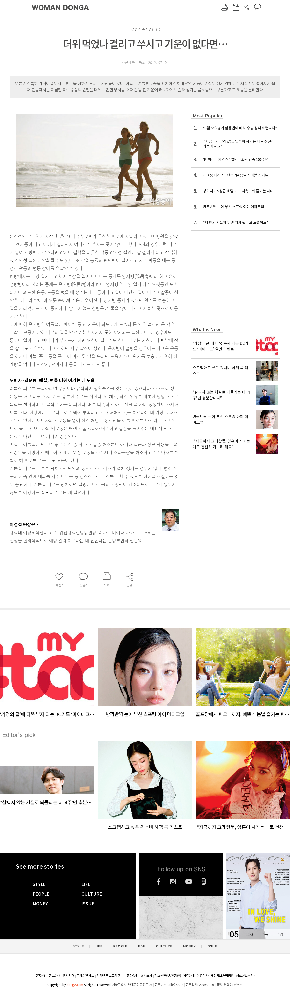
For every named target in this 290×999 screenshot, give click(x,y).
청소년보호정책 (246, 976)
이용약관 (202, 976)
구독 (264, 934)
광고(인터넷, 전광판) (167, 976)
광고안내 (54, 976)
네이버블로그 (204, 881)
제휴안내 (189, 976)
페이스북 (158, 881)
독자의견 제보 (85, 976)
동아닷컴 (132, 976)
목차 (249, 934)
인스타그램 (173, 881)
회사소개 (146, 976)
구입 (279, 934)
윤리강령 (68, 976)
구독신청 (41, 976)
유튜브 (188, 881)
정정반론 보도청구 (108, 976)
